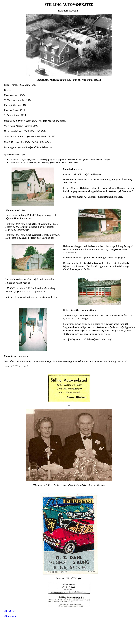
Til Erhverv (10, 610)
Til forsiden (10, 616)
